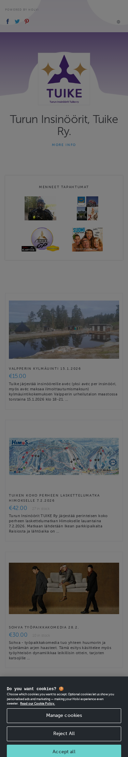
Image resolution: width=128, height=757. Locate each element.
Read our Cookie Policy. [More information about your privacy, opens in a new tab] (37, 707)
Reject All (64, 736)
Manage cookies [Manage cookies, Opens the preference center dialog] (64, 718)
